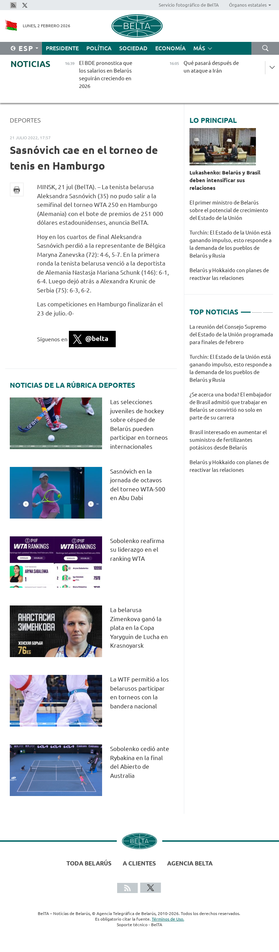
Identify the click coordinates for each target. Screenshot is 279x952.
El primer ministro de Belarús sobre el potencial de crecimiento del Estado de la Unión (228, 210)
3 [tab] (268, 309)
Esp (26, 48)
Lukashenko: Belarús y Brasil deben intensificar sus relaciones (224, 180)
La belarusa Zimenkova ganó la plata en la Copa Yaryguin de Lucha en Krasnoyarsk (139, 628)
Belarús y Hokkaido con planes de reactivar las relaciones (229, 274)
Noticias (30, 64)
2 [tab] (257, 309)
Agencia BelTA (190, 863)
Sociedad (133, 48)
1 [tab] (246, 309)
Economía (170, 48)
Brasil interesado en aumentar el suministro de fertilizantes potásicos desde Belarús (228, 440)
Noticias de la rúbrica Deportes (72, 385)
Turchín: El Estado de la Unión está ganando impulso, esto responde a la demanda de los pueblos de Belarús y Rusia (230, 244)
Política (99, 48)
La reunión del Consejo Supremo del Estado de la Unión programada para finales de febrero (231, 334)
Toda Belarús (89, 863)
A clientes (139, 863)
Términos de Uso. (168, 919)
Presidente (62, 48)
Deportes (25, 120)
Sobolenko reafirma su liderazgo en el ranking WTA (137, 549)
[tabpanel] (231, 402)
